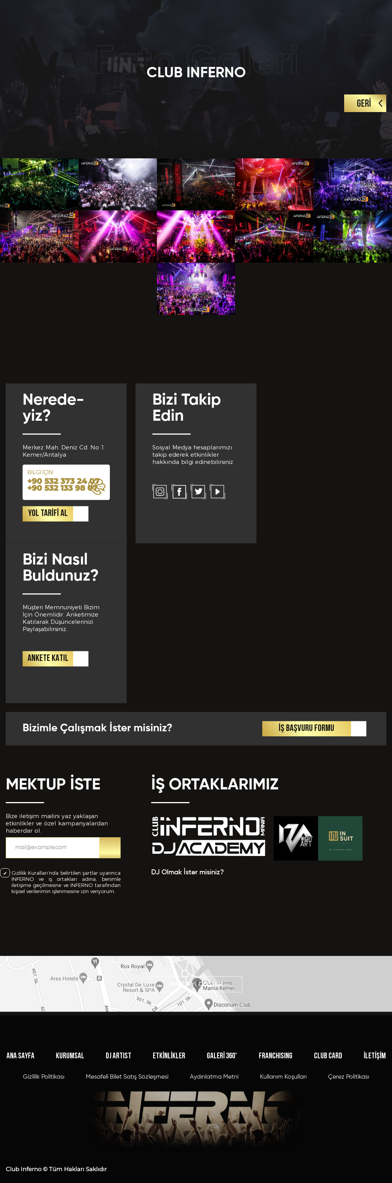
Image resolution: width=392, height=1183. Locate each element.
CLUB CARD (328, 1119)
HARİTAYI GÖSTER (196, 1004)
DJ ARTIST (118, 1119)
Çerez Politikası (348, 1140)
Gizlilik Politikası (43, 1140)
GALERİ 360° (222, 1119)
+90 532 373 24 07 (63, 613)
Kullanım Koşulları (283, 1140)
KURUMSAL (70, 1119)
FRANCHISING (275, 1119)
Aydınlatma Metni (214, 1140)
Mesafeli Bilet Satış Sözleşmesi (127, 1140)
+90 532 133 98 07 (62, 620)
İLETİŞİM (375, 1119)
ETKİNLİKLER (169, 1119)
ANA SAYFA (20, 1119)
